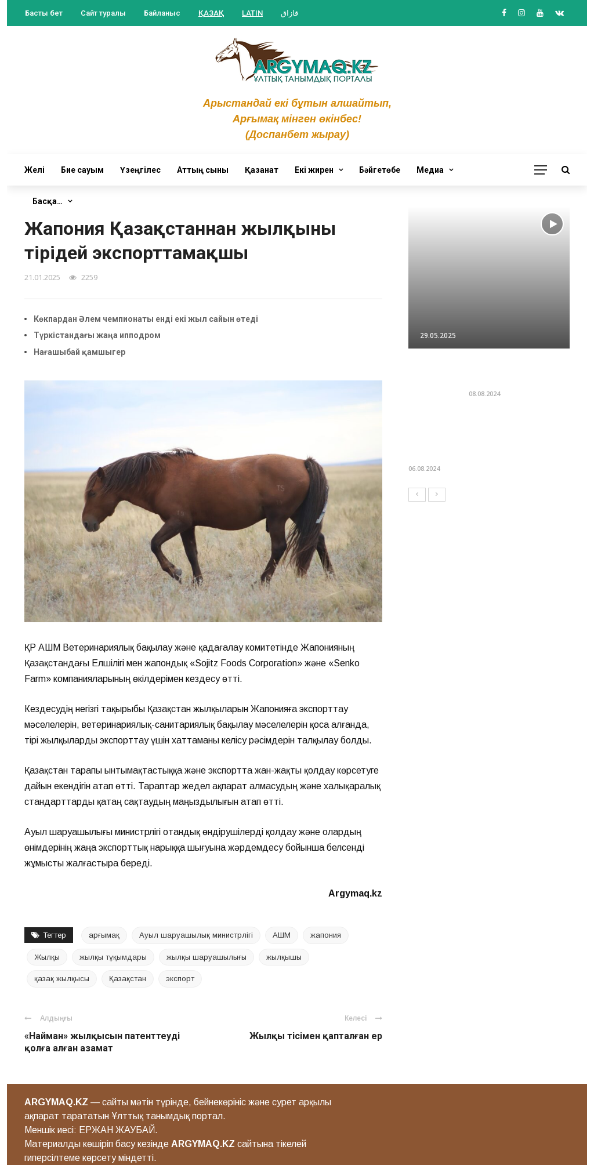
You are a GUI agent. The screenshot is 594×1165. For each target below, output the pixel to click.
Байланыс (162, 13)
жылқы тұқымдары (113, 957)
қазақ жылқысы (61, 978)
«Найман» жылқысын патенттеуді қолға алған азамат (102, 1042)
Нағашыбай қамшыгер (79, 352)
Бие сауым (82, 170)
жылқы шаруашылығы (206, 957)
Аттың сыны (203, 170)
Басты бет (44, 13)
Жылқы (47, 957)
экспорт (180, 978)
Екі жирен (314, 170)
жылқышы (284, 957)
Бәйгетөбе (379, 170)
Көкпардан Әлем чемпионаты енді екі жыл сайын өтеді (146, 319)
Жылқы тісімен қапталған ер (315, 1035)
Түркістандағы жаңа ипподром (97, 335)
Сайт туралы (103, 13)
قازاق (289, 13)
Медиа (430, 170)
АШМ (282, 935)
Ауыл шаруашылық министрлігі (196, 935)
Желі (34, 170)
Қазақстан (127, 978)
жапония (325, 935)
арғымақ (104, 935)
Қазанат (261, 170)
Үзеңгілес (140, 170)
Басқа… (47, 201)
